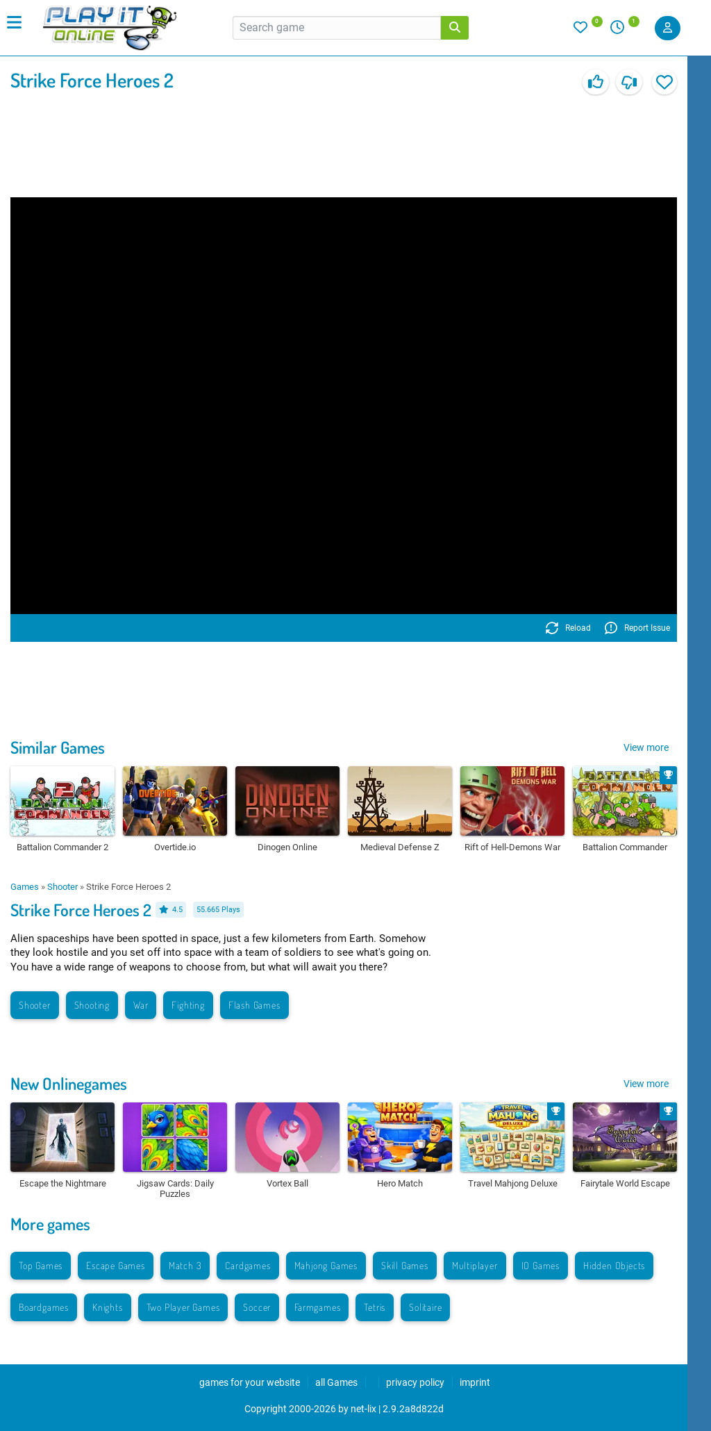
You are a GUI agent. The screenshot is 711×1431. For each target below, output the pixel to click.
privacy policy (415, 1382)
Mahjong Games (326, 1265)
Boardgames (44, 1307)
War (140, 1005)
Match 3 (185, 1265)
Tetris (374, 1307)
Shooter (62, 887)
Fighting (188, 1005)
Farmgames (317, 1307)
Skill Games (404, 1265)
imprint (475, 1382)
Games (24, 887)
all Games (336, 1382)
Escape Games (115, 1265)
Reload (568, 628)
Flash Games (254, 1005)
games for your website (249, 1382)
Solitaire (425, 1307)
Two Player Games (183, 1307)
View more (646, 747)
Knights (107, 1307)
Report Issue (637, 628)
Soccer (257, 1307)
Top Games (40, 1265)
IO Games (540, 1265)
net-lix (363, 1408)
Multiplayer (475, 1265)
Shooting (92, 1005)
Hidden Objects (614, 1265)
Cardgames (247, 1265)
